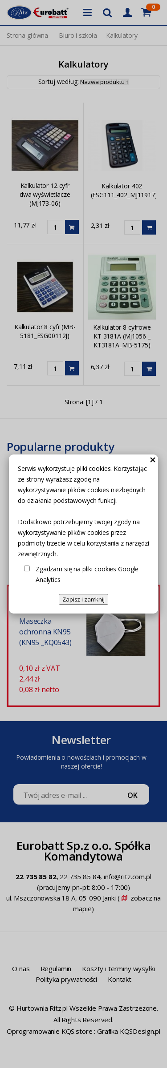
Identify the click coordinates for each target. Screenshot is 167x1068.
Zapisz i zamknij (83, 599)
